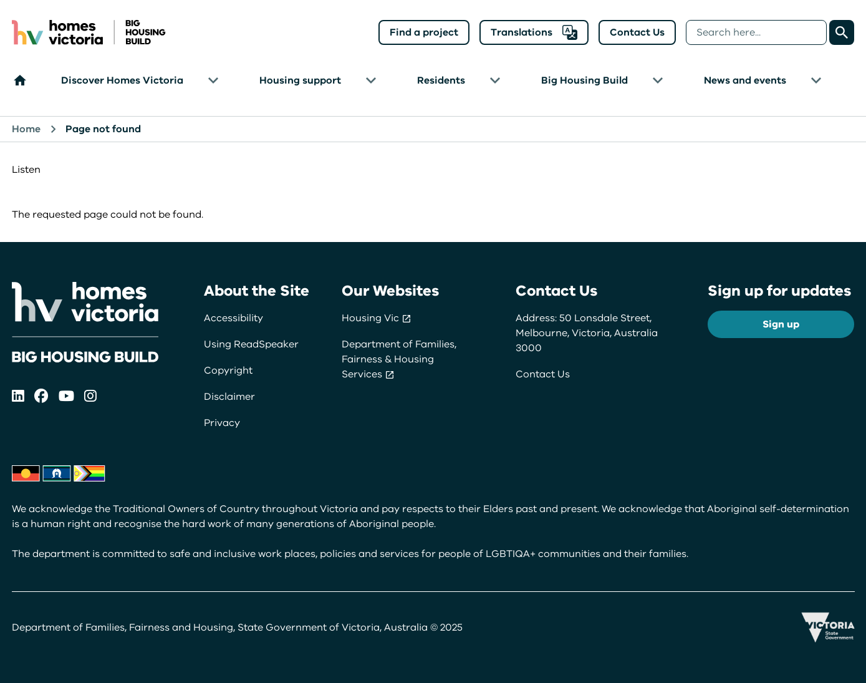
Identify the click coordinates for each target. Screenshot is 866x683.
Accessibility (233, 318)
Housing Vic (376, 318)
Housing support (300, 80)
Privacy (222, 423)
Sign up (781, 324)
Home (26, 129)
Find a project (424, 32)
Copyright (228, 370)
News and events (745, 80)
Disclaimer (229, 397)
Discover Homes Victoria (122, 80)
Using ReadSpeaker (251, 344)
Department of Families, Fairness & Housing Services (399, 359)
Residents (441, 80)
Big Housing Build (584, 80)
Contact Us (637, 32)
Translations (534, 32)
